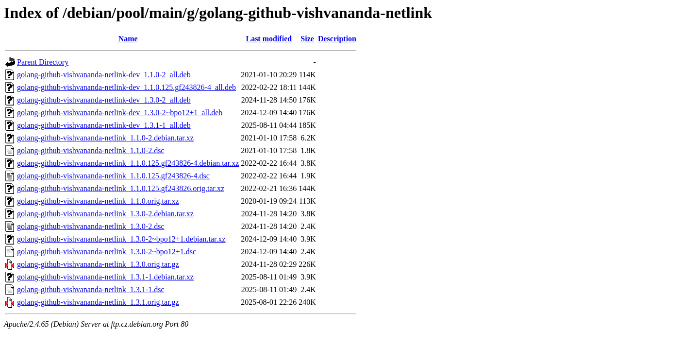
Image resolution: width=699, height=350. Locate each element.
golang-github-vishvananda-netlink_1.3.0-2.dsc (91, 226)
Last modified (269, 39)
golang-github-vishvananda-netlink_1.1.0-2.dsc (91, 150)
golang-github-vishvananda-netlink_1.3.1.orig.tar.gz (98, 302)
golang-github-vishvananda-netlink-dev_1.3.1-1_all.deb (104, 125)
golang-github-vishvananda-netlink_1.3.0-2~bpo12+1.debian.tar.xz (121, 239)
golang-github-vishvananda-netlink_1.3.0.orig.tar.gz (98, 264)
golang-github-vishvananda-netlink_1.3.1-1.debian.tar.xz (105, 277)
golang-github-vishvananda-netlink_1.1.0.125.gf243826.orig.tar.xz (120, 188)
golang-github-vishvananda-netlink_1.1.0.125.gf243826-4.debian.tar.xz (128, 163)
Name (128, 39)
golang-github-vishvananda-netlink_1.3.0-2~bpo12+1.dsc (106, 251)
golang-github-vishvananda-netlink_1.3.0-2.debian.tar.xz (105, 214)
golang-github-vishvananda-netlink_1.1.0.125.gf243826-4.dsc (113, 176)
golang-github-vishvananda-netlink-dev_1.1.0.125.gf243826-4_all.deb (126, 87)
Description (337, 39)
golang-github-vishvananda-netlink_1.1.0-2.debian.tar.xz (105, 138)
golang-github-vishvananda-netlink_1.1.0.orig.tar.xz (98, 201)
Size (307, 39)
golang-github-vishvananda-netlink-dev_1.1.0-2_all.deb (104, 74)
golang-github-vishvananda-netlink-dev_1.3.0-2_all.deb (104, 100)
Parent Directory (42, 62)
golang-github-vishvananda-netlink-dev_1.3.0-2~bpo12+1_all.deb (119, 112)
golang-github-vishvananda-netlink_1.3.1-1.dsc (91, 289)
